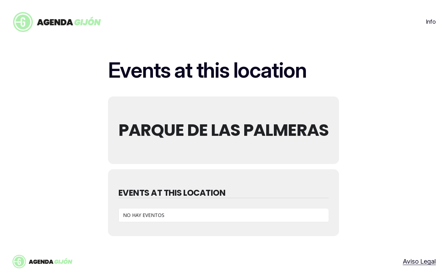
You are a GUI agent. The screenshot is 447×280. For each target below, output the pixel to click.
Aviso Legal (419, 261)
